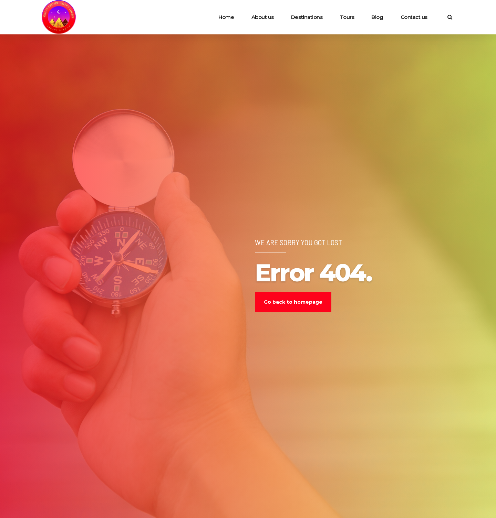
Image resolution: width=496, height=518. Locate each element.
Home (226, 17)
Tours (347, 17)
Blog (377, 17)
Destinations (307, 17)
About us (262, 17)
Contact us (414, 17)
